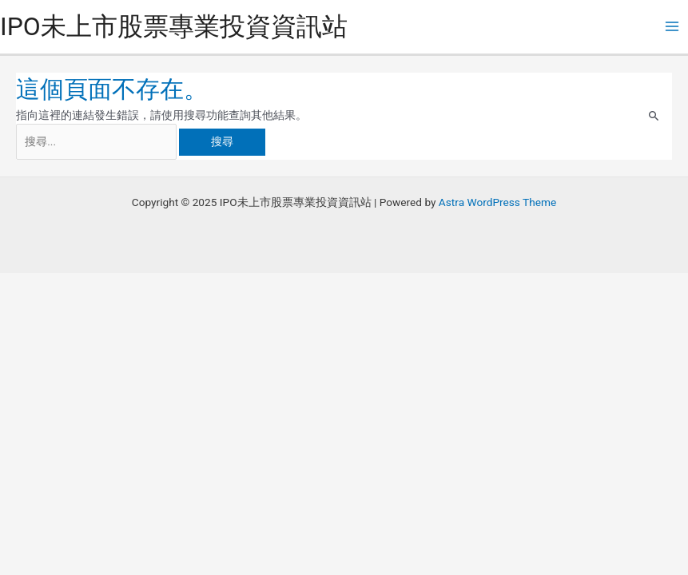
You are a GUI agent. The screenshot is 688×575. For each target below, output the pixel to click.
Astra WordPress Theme (497, 202)
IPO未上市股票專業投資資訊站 (174, 26)
